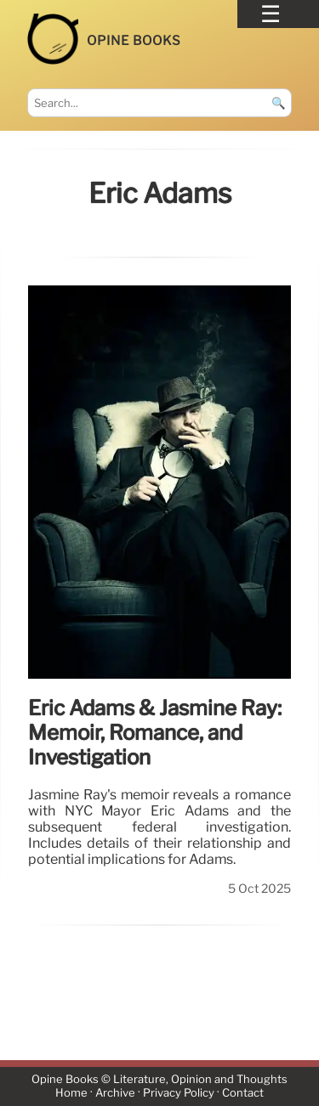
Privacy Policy (178, 1093)
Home (71, 1093)
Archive (115, 1093)
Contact (243, 1093)
